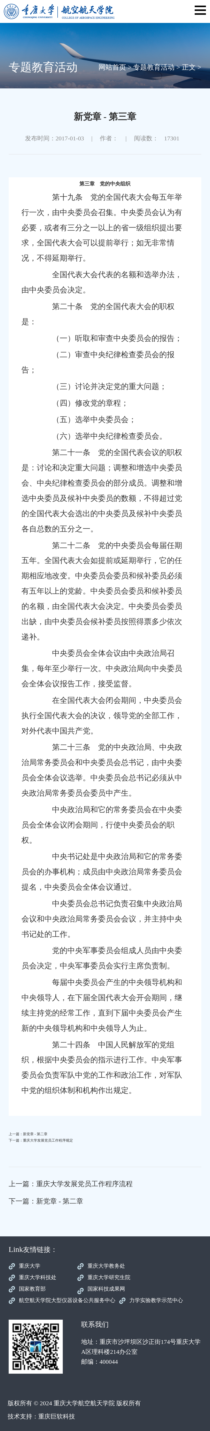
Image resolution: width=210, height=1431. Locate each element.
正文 (189, 67)
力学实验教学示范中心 (156, 1300)
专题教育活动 (154, 67)
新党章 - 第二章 (35, 1134)
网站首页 (112, 67)
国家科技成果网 (106, 1289)
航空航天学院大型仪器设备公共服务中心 (67, 1300)
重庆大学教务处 (106, 1266)
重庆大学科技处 (37, 1277)
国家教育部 (32, 1289)
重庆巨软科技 (56, 1416)
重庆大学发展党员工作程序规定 (48, 1140)
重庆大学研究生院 (109, 1277)
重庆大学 (29, 1266)
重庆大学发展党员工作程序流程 (84, 1184)
